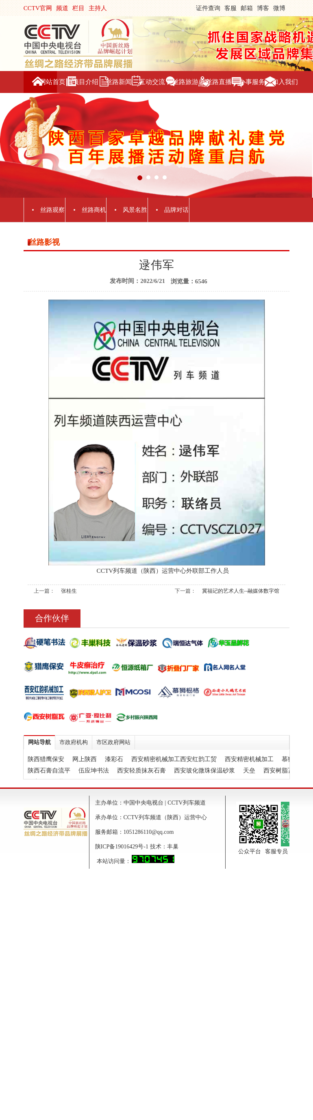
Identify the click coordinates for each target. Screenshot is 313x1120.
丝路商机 (94, 210)
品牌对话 (176, 210)
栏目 (78, 8)
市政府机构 (73, 742)
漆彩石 (114, 759)
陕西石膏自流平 (49, 770)
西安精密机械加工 (249, 759)
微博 (279, 8)
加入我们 (285, 81)
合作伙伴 (52, 618)
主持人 (98, 8)
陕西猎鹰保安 (46, 759)
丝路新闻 (119, 81)
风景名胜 (135, 210)
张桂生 (69, 591)
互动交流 (152, 81)
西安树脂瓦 (278, 770)
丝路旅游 (185, 81)
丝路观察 (52, 210)
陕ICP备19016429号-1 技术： (131, 847)
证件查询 (208, 8)
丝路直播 (219, 81)
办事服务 (252, 81)
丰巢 (172, 847)
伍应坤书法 (93, 770)
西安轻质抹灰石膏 (141, 770)
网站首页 (52, 81)
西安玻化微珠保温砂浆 (204, 770)
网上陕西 (84, 759)
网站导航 (39, 742)
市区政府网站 (113, 742)
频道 (62, 8)
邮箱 (247, 8)
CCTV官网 (38, 8)
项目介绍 (85, 81)
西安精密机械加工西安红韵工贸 (174, 759)
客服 (230, 8)
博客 (263, 8)
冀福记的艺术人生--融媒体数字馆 (241, 591)
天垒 (249, 770)
